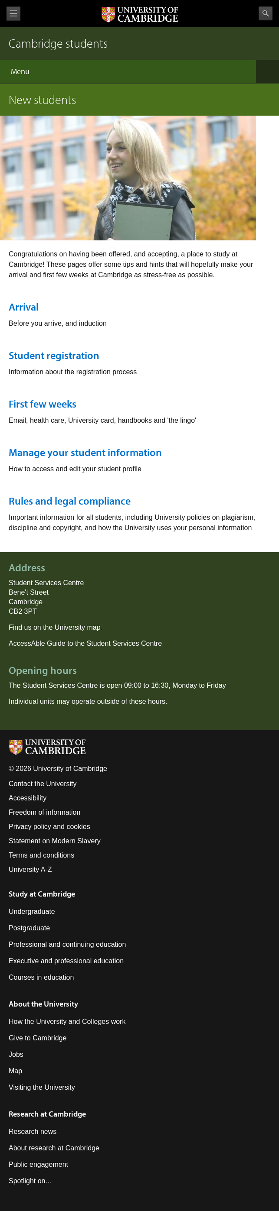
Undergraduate (32, 911)
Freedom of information (44, 812)
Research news (32, 1131)
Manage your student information (85, 452)
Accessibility (27, 798)
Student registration (54, 355)
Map (15, 1071)
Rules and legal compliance (70, 500)
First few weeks (42, 403)
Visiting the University (42, 1087)
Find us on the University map (55, 627)
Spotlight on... (30, 1181)
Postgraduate (29, 928)
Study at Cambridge (42, 894)
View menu (13, 13)
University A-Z (30, 869)
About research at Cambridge (54, 1148)
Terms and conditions (41, 855)
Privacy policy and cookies (49, 826)
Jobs (16, 1054)
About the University (43, 1004)
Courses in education (41, 977)
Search (265, 13)
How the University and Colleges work (67, 1021)
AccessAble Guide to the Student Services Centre (85, 643)
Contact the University (43, 783)
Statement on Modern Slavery (55, 841)
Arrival (24, 306)
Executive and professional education (66, 961)
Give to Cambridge (37, 1038)
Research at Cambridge (47, 1114)
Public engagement (38, 1164)
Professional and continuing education (67, 944)
